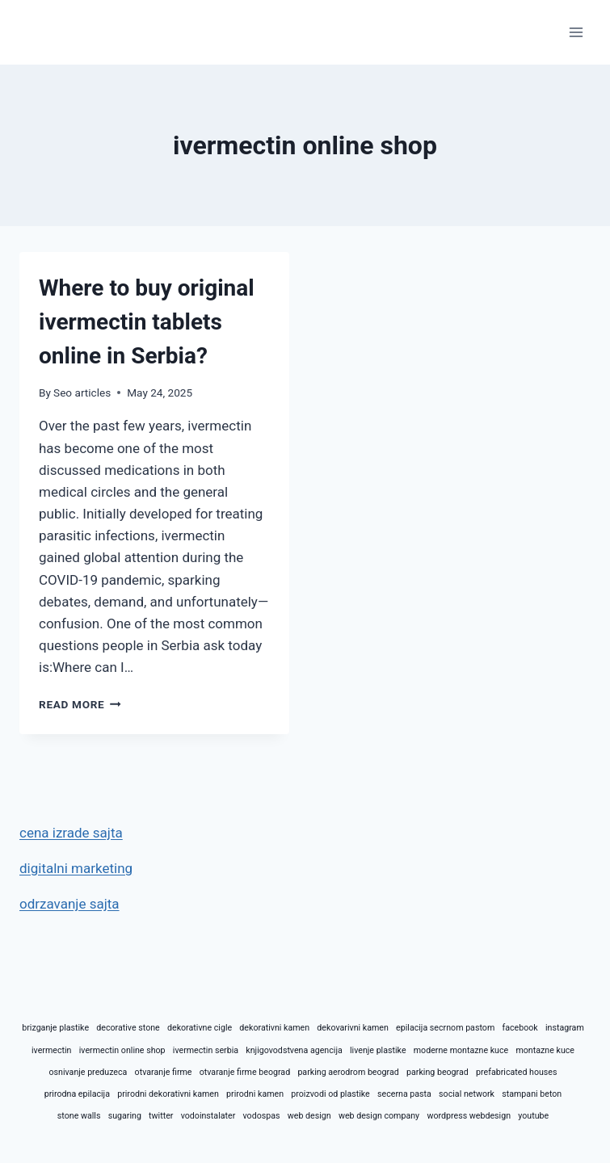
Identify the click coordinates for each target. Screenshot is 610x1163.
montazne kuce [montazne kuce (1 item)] (544, 1050)
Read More (80, 704)
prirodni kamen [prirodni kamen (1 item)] (255, 1094)
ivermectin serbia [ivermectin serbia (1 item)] (205, 1050)
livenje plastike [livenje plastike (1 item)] (378, 1050)
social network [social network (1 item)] (466, 1094)
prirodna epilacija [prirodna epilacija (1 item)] (77, 1094)
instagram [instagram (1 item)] (564, 1027)
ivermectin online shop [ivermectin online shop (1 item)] (122, 1050)
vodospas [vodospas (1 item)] (261, 1116)
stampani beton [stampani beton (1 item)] (532, 1094)
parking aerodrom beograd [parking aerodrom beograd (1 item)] (347, 1072)
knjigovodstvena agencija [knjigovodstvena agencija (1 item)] (294, 1050)
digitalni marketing (76, 868)
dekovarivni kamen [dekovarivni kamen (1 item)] (353, 1027)
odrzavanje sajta (69, 904)
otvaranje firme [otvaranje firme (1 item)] (163, 1072)
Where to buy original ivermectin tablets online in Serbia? (147, 322)
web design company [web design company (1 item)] (379, 1116)
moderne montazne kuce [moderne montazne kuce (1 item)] (461, 1050)
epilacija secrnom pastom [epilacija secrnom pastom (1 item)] (445, 1027)
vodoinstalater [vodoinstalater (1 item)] (208, 1116)
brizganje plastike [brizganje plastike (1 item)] (55, 1027)
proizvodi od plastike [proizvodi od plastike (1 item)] (330, 1094)
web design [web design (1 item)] (309, 1116)
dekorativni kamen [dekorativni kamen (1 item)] (274, 1027)
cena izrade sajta (71, 833)
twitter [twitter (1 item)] (161, 1116)
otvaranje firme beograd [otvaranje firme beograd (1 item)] (245, 1072)
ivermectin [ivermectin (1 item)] (51, 1050)
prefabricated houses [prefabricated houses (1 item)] (516, 1072)
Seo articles (82, 392)
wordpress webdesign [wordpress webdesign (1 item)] (469, 1116)
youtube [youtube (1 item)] (533, 1116)
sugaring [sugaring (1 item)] (124, 1116)
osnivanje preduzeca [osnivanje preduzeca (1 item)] (87, 1072)
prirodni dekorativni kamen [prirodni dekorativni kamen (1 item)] (168, 1094)
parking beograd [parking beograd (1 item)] (437, 1072)
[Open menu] (576, 31)
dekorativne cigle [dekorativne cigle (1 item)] (199, 1027)
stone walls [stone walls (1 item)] (79, 1116)
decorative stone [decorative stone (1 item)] (127, 1027)
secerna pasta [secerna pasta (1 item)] (404, 1094)
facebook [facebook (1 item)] (519, 1027)
